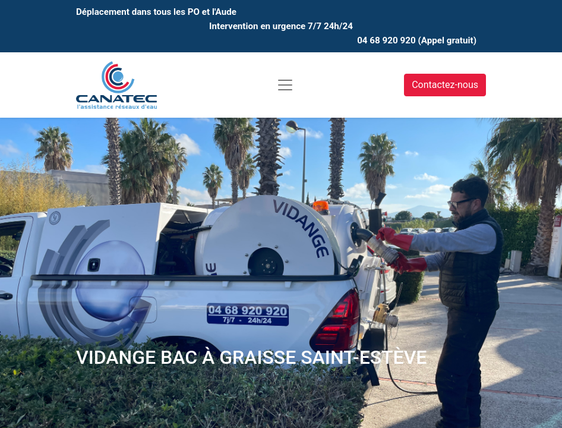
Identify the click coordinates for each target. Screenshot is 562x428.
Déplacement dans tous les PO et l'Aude (156, 12)
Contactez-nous (445, 84)
